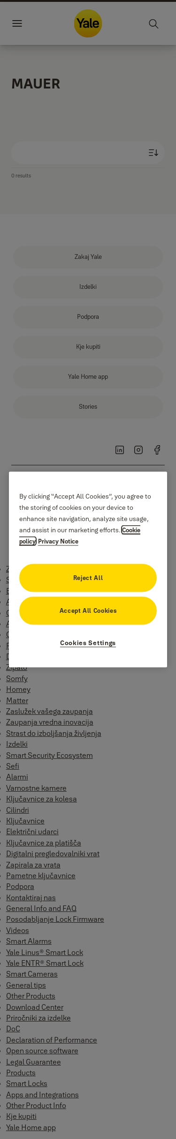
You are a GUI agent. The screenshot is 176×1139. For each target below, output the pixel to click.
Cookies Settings (88, 643)
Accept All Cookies (88, 610)
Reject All (88, 577)
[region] (88, 569)
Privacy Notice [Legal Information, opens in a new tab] (58, 541)
